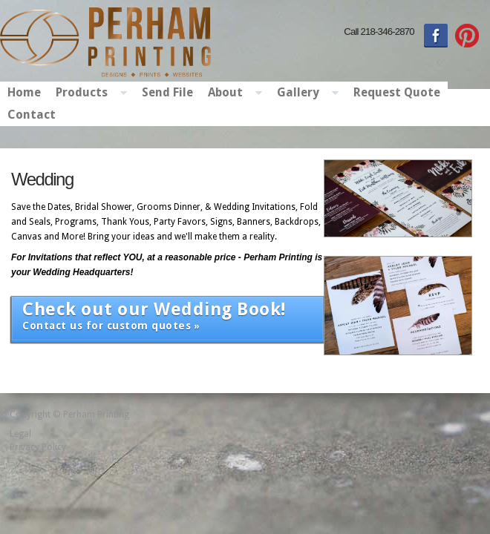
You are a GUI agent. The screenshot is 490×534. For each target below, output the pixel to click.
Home (24, 92)
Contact (31, 115)
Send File (167, 92)
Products (87, 93)
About (231, 93)
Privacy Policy (38, 447)
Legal (20, 434)
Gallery (304, 93)
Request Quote (396, 92)
